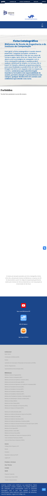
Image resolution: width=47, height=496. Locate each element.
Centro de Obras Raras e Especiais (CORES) (14, 440)
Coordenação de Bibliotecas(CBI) (12, 357)
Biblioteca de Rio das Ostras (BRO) (12, 433)
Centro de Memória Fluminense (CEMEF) (14, 437)
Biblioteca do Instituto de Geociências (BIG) (14, 419)
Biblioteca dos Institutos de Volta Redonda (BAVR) (15, 426)
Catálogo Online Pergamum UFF (12, 446)
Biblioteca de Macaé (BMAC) (11, 401)
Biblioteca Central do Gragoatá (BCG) (13, 375)
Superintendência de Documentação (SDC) (14, 368)
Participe (36, 1)
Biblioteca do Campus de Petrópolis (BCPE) (14, 408)
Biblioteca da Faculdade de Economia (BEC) (14, 386)
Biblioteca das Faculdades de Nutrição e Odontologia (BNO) (18, 396)
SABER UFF (7, 458)
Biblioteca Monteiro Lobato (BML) (12, 430)
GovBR (3, 1)
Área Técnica (8, 465)
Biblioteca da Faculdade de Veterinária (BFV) (14, 394)
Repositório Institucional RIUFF (11, 455)
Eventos (6, 360)
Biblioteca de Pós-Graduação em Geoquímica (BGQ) (16, 405)
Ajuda (6, 471)
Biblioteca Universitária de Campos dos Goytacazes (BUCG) (18, 435)
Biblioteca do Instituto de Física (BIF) (13, 416)
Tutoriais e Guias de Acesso (11, 480)
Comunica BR (13, 1)
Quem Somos (8, 354)
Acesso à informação (25, 1)
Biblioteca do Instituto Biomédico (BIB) (13, 411)
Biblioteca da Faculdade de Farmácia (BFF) (14, 389)
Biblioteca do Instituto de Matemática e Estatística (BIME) (17, 421)
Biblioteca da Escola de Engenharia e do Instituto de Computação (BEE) (20, 384)
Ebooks (6, 449)
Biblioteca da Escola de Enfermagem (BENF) (14, 382)
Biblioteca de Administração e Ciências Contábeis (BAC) (17, 398)
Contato (7, 468)
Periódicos (7, 452)
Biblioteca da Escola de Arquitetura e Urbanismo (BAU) (16, 379)
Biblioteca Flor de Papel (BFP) (11, 428)
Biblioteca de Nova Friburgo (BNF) (12, 403)
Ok (44, 489)
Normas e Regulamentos (10, 365)
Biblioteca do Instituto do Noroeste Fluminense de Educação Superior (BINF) (21, 423)
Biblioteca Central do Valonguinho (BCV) (13, 377)
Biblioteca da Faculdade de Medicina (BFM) (14, 391)
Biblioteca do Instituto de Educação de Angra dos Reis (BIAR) (18, 414)
